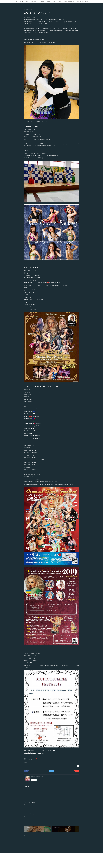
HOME (16, 1)
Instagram (48, 1)
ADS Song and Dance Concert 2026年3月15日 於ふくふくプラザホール (37, 792)
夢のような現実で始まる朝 (29, 802)
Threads (59, 1)
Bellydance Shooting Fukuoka (69, 1)
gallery (54, 1)
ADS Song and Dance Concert (30, 790)
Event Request (41, 1)
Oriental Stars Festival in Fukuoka (82, 1)
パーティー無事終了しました (30, 814)
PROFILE (21, 1)
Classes (27, 1)
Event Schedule (34, 1)
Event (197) (25, 762)
